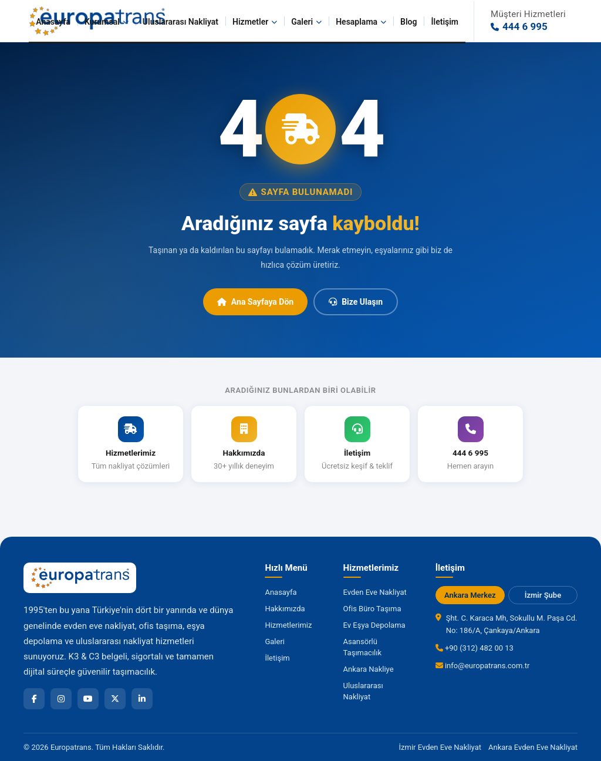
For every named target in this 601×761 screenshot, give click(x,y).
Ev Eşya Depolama (374, 625)
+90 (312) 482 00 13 (474, 648)
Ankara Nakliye (368, 669)
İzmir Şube (543, 595)
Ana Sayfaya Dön (255, 302)
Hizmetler (254, 21)
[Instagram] (61, 698)
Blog (408, 21)
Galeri (306, 21)
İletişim (444, 21)
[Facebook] (34, 698)
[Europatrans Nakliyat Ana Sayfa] (79, 578)
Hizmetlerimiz (288, 625)
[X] (115, 698)
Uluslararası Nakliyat (180, 21)
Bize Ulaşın (356, 302)
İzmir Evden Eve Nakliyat (440, 747)
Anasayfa (53, 21)
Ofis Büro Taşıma (372, 608)
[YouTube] (88, 698)
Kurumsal (107, 21)
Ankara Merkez (470, 595)
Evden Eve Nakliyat (375, 592)
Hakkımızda (285, 608)
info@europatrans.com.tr (482, 665)
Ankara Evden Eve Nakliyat (533, 747)
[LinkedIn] (142, 698)
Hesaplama (361, 21)
